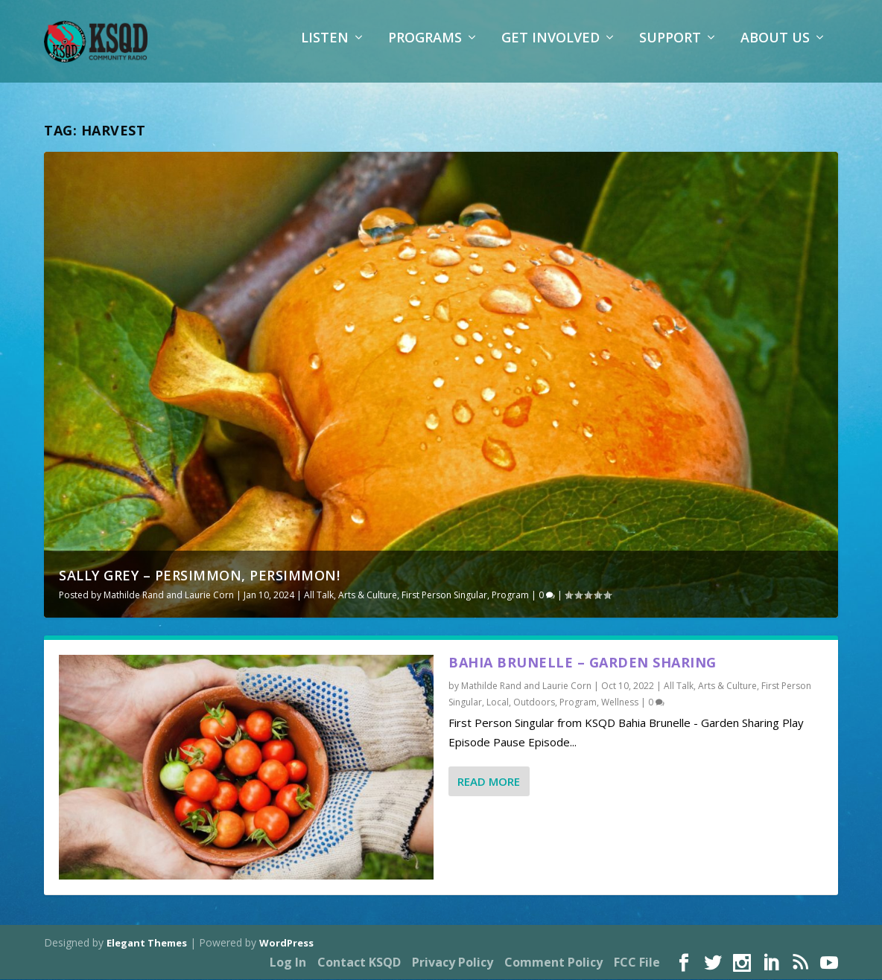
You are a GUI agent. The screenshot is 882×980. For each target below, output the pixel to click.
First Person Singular (444, 595)
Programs (425, 48)
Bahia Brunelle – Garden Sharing (582, 664)
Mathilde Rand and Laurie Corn (169, 595)
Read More (488, 782)
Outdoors (534, 702)
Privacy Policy (452, 963)
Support (670, 48)
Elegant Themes (147, 943)
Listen (325, 48)
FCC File (637, 963)
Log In (288, 963)
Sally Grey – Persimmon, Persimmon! (199, 576)
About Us (775, 48)
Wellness (619, 702)
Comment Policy (553, 963)
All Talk (319, 595)
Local (497, 702)
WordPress (286, 943)
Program (510, 595)
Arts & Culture (367, 595)
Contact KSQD (359, 963)
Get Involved (550, 48)
